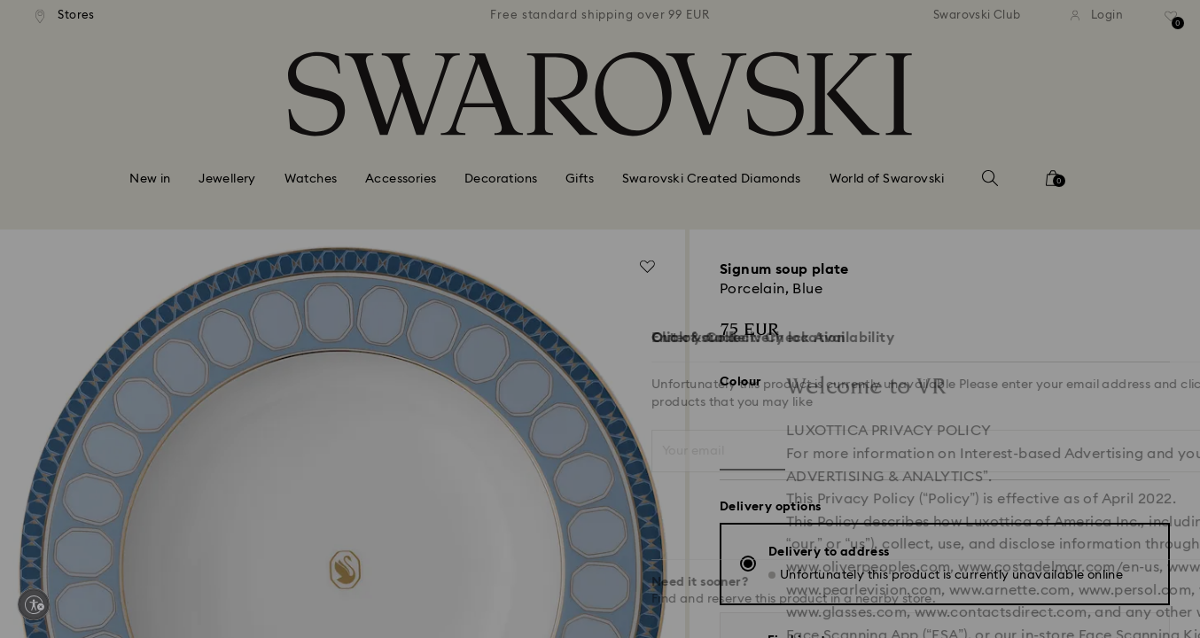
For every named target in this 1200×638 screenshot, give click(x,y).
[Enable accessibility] (34, 604)
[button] (891, 214)
